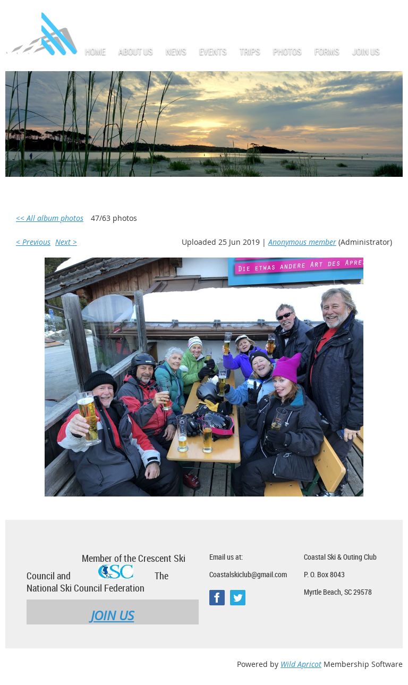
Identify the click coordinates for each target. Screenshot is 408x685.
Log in (392, 16)
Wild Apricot (300, 664)
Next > (66, 242)
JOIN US (112, 615)
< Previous (33, 242)
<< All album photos (49, 218)
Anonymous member (302, 242)
